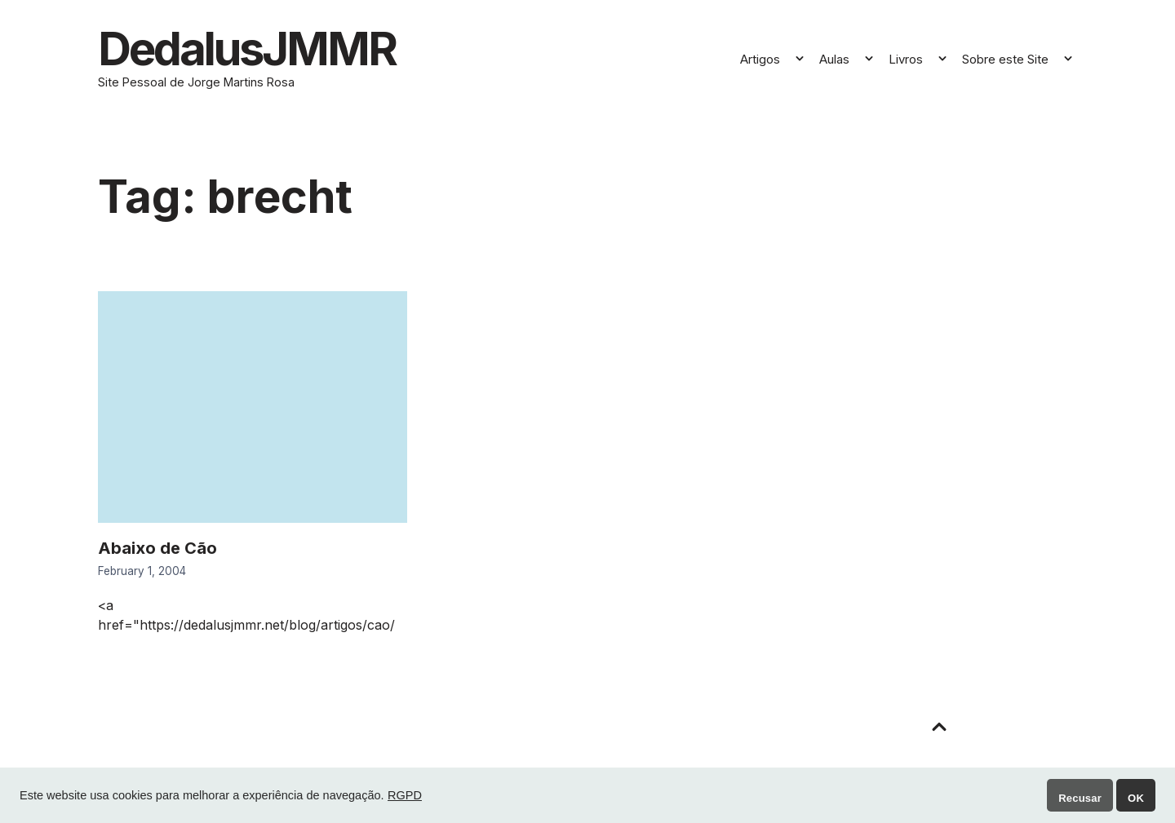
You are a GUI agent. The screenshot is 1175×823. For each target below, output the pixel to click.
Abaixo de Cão (157, 548)
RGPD (405, 795)
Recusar (1080, 798)
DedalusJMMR (247, 49)
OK (1136, 798)
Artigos (760, 59)
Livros (906, 59)
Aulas (834, 59)
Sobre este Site (1005, 59)
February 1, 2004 (142, 570)
